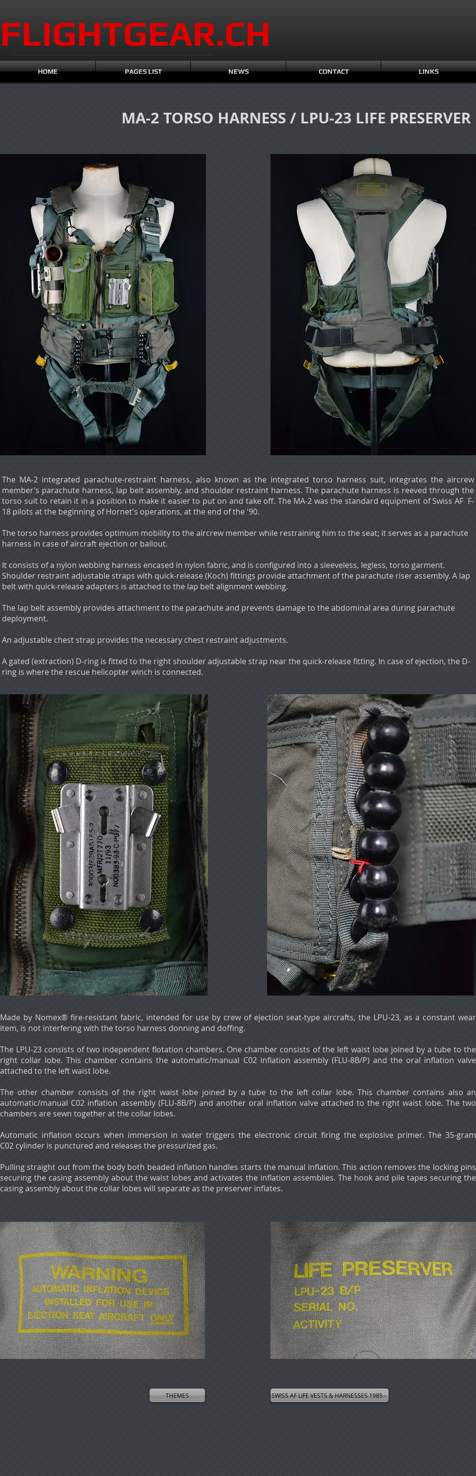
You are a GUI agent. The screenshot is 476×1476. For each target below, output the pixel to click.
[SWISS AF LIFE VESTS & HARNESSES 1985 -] (330, 1395)
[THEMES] (177, 1395)
